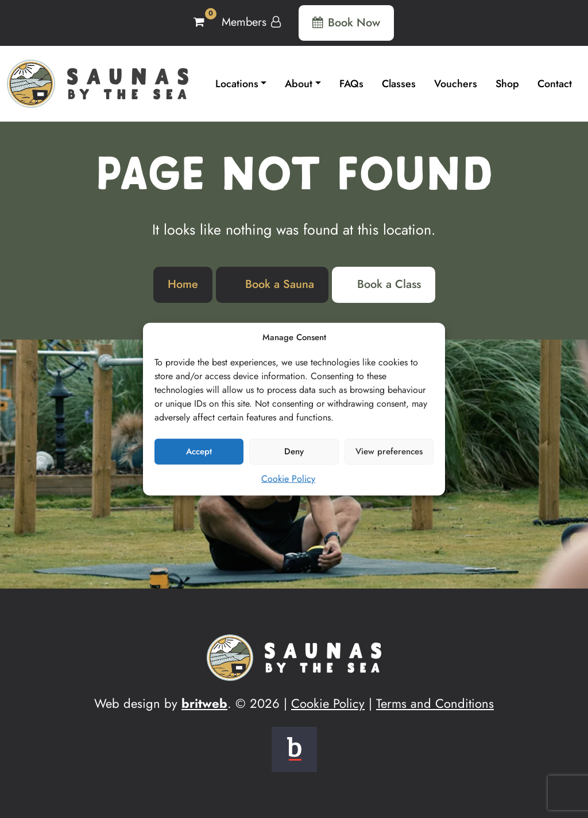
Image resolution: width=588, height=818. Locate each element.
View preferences (389, 451)
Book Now (346, 22)
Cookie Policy (288, 478)
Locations (236, 83)
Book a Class (389, 284)
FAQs (351, 83)
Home (183, 284)
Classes (399, 83)
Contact (554, 83)
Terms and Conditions (435, 703)
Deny (294, 451)
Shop (507, 83)
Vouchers (455, 83)
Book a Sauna (279, 284)
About (298, 83)
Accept (199, 451)
